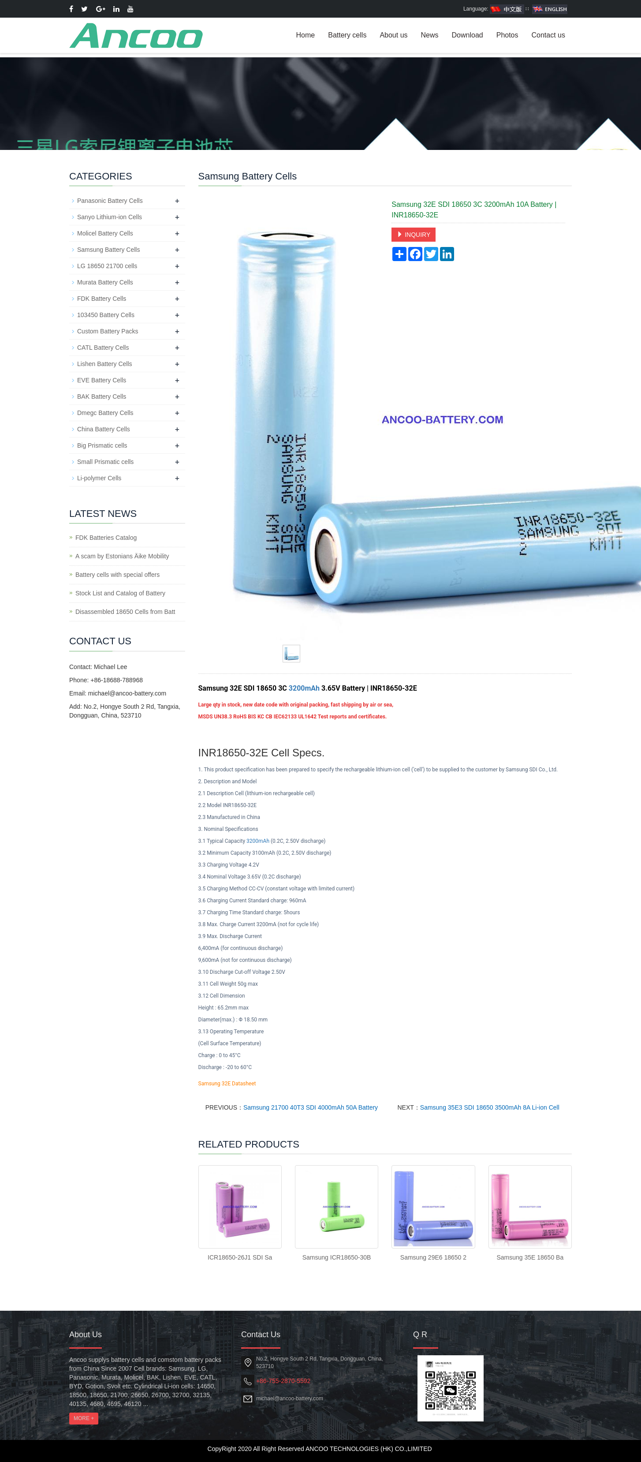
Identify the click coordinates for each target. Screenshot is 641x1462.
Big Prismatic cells (102, 445)
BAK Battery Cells (101, 396)
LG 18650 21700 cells (107, 265)
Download (467, 35)
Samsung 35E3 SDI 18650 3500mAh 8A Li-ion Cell (489, 1107)
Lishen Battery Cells (104, 363)
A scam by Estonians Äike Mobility (122, 556)
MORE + (84, 1418)
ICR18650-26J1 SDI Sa (240, 1257)
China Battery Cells (103, 429)
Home (305, 35)
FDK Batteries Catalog (106, 537)
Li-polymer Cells (99, 478)
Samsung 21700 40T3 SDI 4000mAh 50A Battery (310, 1107)
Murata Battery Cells (105, 282)
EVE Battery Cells (101, 380)
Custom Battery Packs (107, 331)
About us (393, 35)
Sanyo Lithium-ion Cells (109, 217)
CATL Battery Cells (103, 347)
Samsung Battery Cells (108, 249)
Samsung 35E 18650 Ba (529, 1257)
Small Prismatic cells (105, 461)
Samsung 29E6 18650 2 (433, 1257)
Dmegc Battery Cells (105, 412)
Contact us (548, 35)
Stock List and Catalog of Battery (120, 593)
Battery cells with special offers (117, 574)
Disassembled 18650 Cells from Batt (125, 611)
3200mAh (304, 688)
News (430, 35)
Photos (507, 35)
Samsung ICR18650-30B (336, 1257)
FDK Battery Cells (101, 298)
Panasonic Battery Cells (110, 200)
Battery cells (347, 35)
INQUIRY (413, 234)
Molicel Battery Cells (105, 233)
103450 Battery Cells (105, 314)
